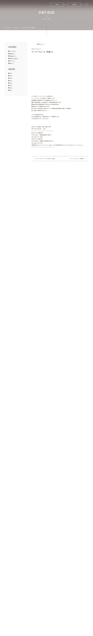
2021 (11, 85)
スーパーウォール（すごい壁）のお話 (44, 158)
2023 (11, 80)
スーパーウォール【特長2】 (77, 158)
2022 (11, 83)
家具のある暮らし (14, 58)
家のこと (12, 63)
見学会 (57, 4)
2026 (11, 73)
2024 (11, 78)
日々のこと (12, 61)
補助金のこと (13, 56)
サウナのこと (13, 51)
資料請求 (74, 4)
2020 (11, 88)
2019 (11, 90)
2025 (11, 76)
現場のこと (12, 53)
